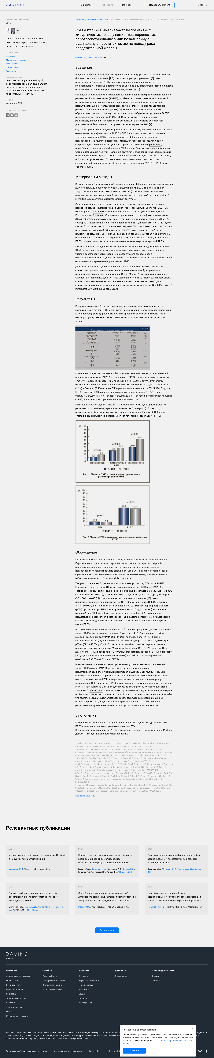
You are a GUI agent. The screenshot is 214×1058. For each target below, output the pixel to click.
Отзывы (9, 1012)
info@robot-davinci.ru (118, 1051)
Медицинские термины (17, 1016)
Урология (10, 1003)
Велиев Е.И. (80, 58)
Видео (82, 994)
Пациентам (86, 5)
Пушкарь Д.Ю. (125, 872)
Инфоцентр (107, 5)
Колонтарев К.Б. (99, 869)
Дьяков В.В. (128, 869)
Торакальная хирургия (16, 998)
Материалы (84, 989)
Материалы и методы (16, 60)
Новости (83, 998)
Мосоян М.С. (84, 907)
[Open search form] (202, 5)
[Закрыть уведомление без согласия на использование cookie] (192, 1029)
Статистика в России (52, 985)
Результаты (11, 64)
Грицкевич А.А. (154, 907)
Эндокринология (14, 1007)
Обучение (83, 976)
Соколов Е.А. (93, 58)
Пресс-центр (121, 976)
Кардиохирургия (14, 985)
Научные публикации (89, 980)
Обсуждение (12, 67)
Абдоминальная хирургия (18, 976)
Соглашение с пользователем (68, 1051)
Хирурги (155, 976)
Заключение (12, 71)
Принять (134, 1050)
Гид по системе (86, 985)
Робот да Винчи (50, 976)
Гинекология (12, 980)
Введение (10, 56)
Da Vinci (126, 5)
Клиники (156, 980)
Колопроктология (14, 989)
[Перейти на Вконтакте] (200, 1051)
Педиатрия (11, 994)
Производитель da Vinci (53, 989)
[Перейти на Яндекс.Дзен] (206, 1051)
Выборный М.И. (16, 869)
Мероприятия (85, 1003)
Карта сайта (94, 1051)
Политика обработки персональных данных (26, 1051)
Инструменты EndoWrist (54, 980)
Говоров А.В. (32, 910)
